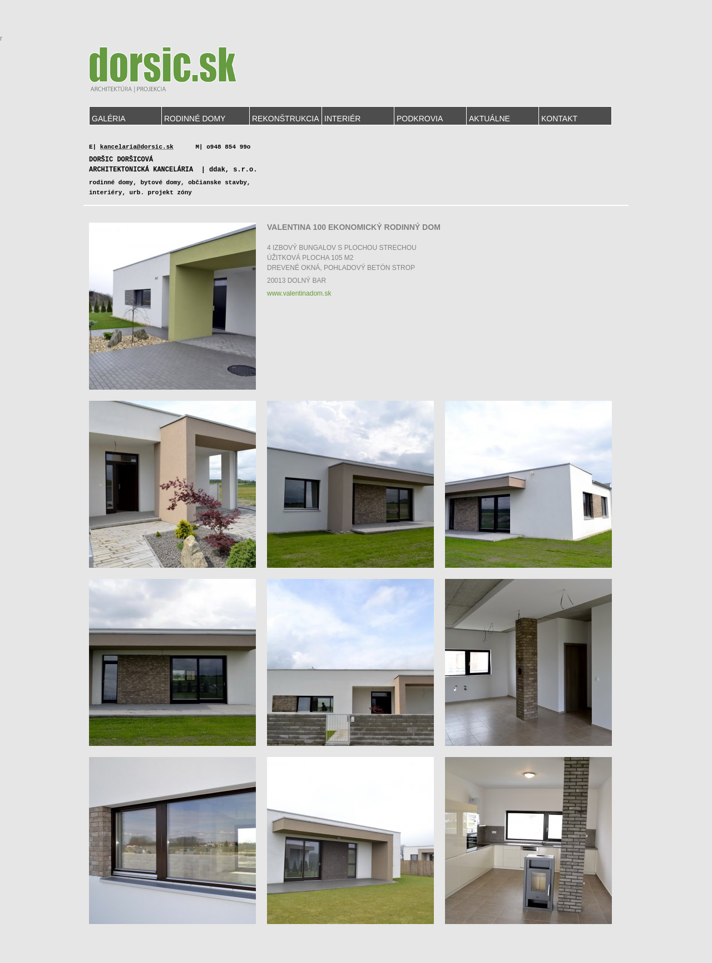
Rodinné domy (194, 118)
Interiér (342, 118)
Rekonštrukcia (285, 118)
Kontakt (559, 118)
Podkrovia (420, 118)
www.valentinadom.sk (299, 293)
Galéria (109, 118)
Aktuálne (489, 118)
